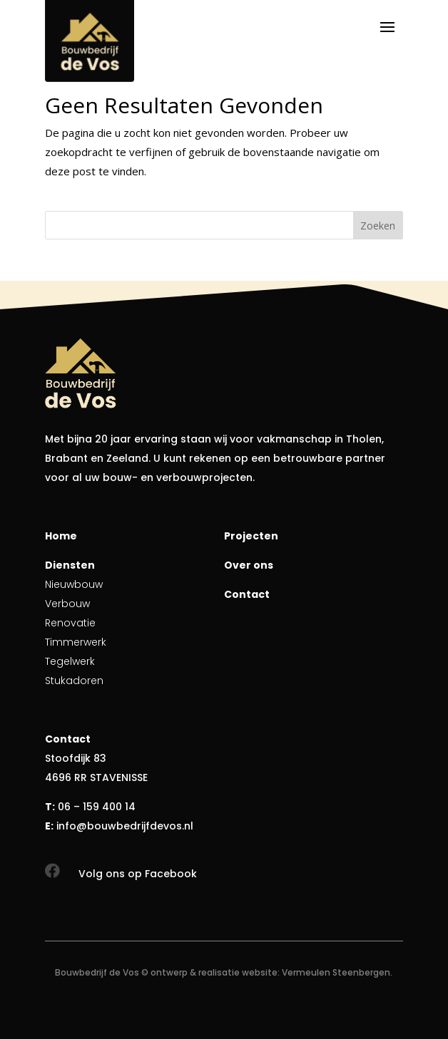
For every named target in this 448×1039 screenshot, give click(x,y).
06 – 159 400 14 (97, 807)
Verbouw (67, 603)
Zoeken (377, 225)
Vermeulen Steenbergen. (337, 972)
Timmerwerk (75, 642)
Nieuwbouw (74, 584)
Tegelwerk (70, 661)
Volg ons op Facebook (137, 874)
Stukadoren (74, 680)
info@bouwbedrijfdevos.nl (124, 826)
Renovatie (70, 623)
